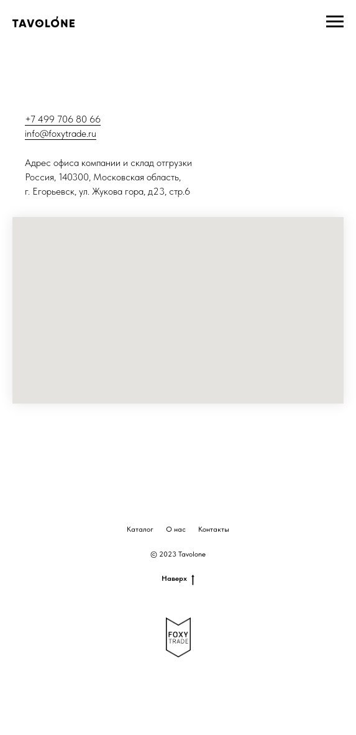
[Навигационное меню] (335, 22)
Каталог (140, 529)
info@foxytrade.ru (60, 133)
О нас (176, 529)
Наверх (178, 578)
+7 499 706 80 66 (63, 119)
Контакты (213, 529)
